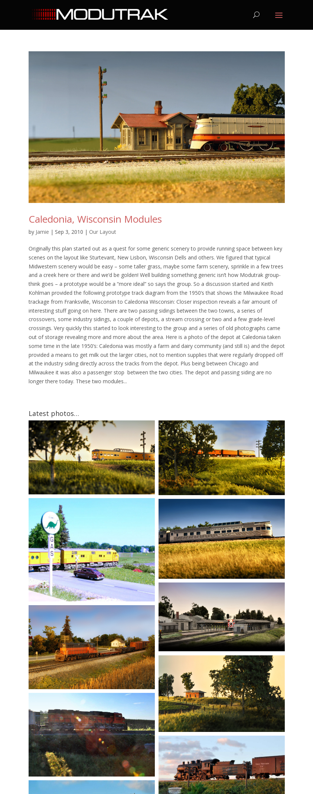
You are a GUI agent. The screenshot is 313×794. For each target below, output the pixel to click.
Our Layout (102, 231)
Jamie (42, 231)
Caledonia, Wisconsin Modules (95, 219)
